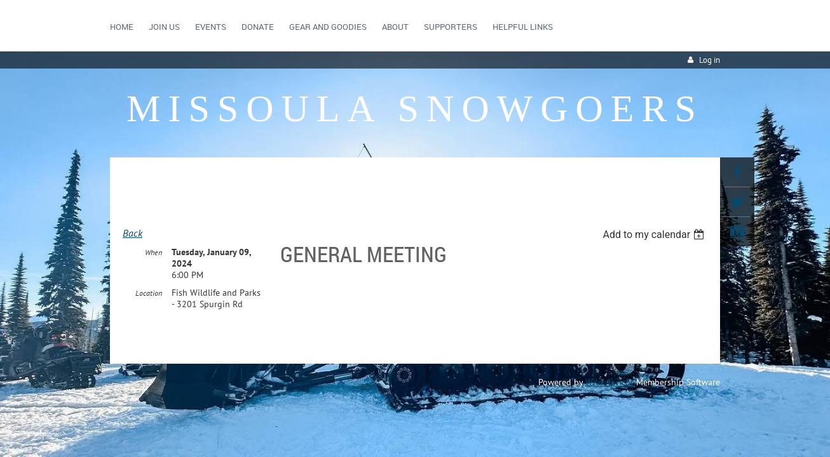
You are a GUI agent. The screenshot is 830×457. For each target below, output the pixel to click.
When (153, 253)
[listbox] (654, 234)
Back (132, 233)
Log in (709, 60)
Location (148, 293)
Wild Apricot (609, 382)
